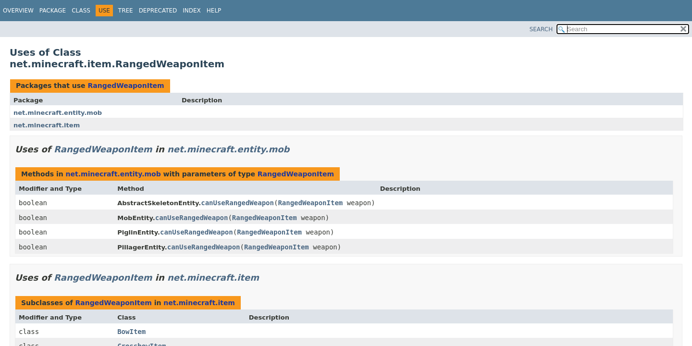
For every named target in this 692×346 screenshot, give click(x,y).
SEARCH (541, 29)
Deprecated (158, 10)
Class (81, 10)
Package (52, 10)
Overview (18, 10)
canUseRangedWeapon (237, 203)
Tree (125, 10)
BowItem (131, 331)
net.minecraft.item (46, 125)
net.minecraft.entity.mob (57, 112)
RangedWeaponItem (125, 85)
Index (192, 10)
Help (214, 10)
